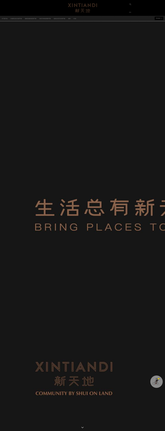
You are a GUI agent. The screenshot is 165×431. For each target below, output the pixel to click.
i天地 (74, 18)
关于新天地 (4, 18)
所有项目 (158, 18)
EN (130, 12)
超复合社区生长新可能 (59, 18)
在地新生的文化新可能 (16, 18)
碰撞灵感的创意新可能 (30, 18)
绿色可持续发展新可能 (45, 18)
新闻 (69, 18)
